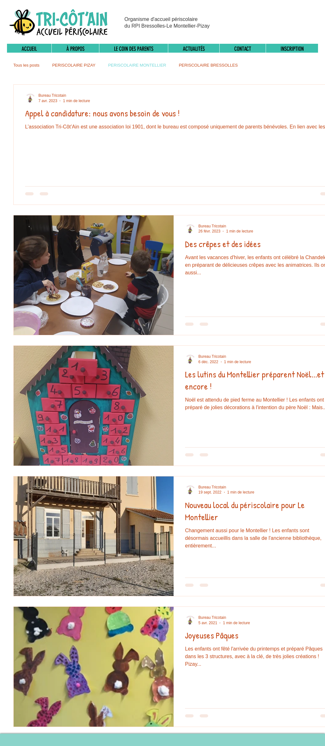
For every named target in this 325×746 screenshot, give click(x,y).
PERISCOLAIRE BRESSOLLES (208, 65)
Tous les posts (26, 65)
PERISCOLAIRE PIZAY (73, 65)
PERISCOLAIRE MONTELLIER (137, 65)
